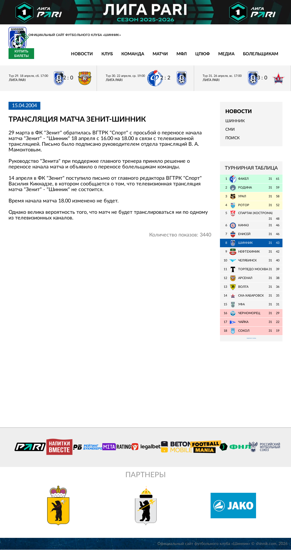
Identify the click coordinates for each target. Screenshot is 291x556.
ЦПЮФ (161, 57)
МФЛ (140, 57)
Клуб (65, 57)
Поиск (232, 141)
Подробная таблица (251, 342)
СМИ (230, 133)
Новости (40, 57)
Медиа (185, 57)
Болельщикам (219, 57)
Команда (91, 57)
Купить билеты (270, 57)
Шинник (235, 124)
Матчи (118, 57)
